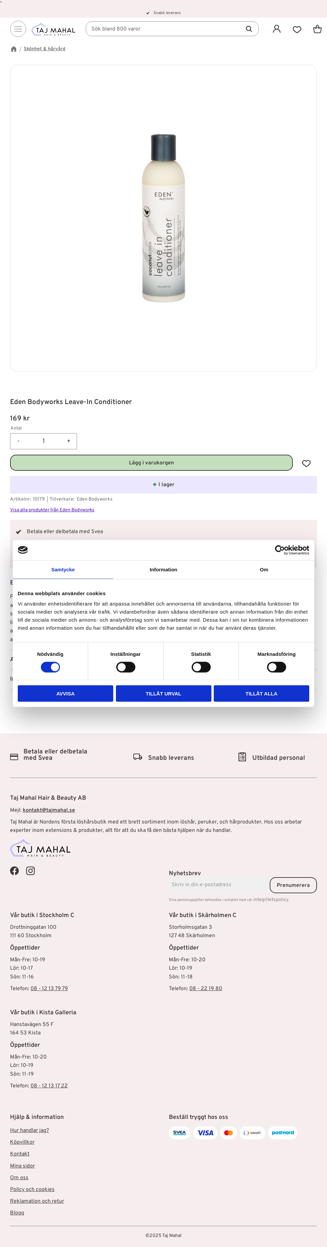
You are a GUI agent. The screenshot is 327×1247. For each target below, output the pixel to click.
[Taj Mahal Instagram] (30, 871)
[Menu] (18, 29)
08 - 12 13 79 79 (49, 988)
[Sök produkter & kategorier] (172, 29)
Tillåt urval (163, 693)
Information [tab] (164, 569)
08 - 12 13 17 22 (49, 1086)
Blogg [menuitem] (17, 1213)
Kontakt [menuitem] (19, 1154)
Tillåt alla (261, 693)
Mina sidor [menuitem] (22, 1166)
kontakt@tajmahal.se (49, 810)
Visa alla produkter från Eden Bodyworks (52, 510)
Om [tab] (264, 569)
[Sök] (249, 29)
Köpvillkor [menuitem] (22, 1142)
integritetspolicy (270, 900)
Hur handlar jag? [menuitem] (29, 1130)
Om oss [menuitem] (19, 1178)
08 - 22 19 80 (205, 988)
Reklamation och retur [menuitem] (37, 1201)
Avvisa (65, 693)
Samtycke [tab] (63, 569)
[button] (297, 29)
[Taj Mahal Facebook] (14, 871)
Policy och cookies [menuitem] (32, 1189)
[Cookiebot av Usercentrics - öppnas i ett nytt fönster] (280, 550)
